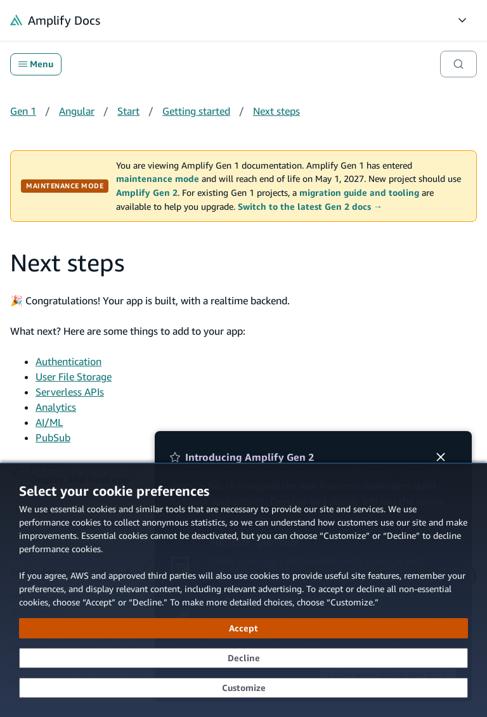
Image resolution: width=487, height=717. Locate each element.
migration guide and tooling (359, 192)
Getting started (196, 111)
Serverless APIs (70, 391)
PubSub (53, 437)
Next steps (276, 111)
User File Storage (74, 376)
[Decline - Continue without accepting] (243, 658)
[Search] (458, 64)
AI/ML (49, 422)
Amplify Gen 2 (147, 192)
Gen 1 (23, 111)
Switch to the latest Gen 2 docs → (310, 206)
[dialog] (243, 590)
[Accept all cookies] (243, 628)
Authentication (68, 361)
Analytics (56, 407)
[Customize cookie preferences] (243, 688)
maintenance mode (157, 178)
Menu (35, 64)
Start (128, 111)
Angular (76, 111)
